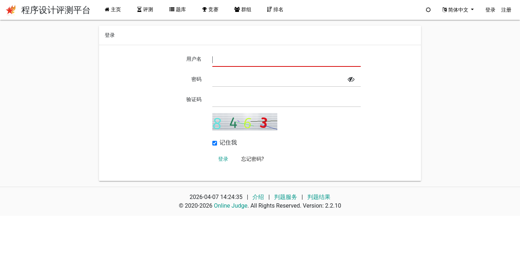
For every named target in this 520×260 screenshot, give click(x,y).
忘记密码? (252, 159)
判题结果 (318, 197)
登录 (490, 10)
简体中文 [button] (455, 10)
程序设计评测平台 (56, 10)
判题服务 (286, 197)
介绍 (258, 197)
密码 (196, 79)
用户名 (194, 59)
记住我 (228, 143)
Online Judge (230, 205)
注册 (506, 10)
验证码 (194, 99)
